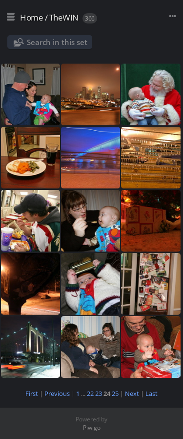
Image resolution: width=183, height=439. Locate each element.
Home (31, 17)
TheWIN (64, 17)
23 (98, 393)
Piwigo (92, 427)
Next (132, 393)
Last (151, 393)
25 (115, 393)
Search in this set (57, 42)
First (31, 393)
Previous (57, 393)
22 (90, 393)
